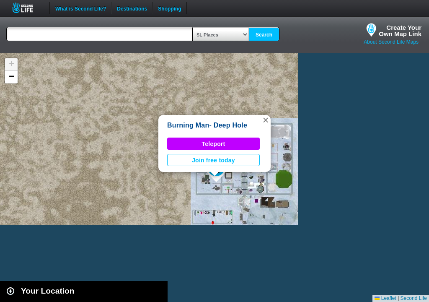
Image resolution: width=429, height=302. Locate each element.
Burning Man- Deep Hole (207, 125)
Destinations (132, 8)
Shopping (169, 8)
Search (264, 35)
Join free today (213, 160)
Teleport (213, 144)
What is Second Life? (80, 8)
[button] (266, 120)
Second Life (27, 7)
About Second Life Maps (391, 42)
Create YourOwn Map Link (400, 30)
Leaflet (385, 298)
